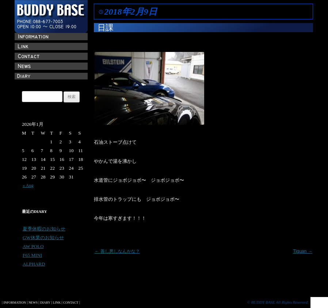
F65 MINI (32, 255)
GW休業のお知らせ (43, 237)
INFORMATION (14, 302)
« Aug (28, 185)
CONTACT (70, 302)
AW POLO (33, 246)
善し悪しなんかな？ (117, 251)
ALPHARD (34, 264)
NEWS (33, 302)
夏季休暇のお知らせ (44, 229)
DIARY (45, 302)
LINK (57, 302)
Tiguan (302, 251)
